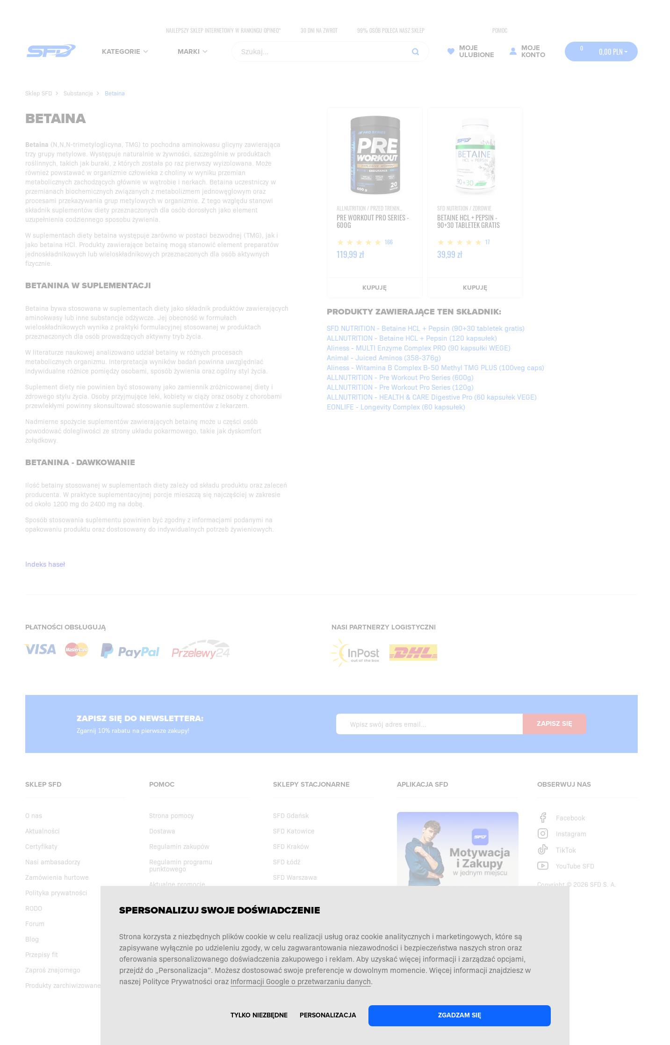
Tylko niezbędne (259, 1015)
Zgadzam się (459, 1015)
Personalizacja (328, 1015)
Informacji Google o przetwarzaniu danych (301, 981)
